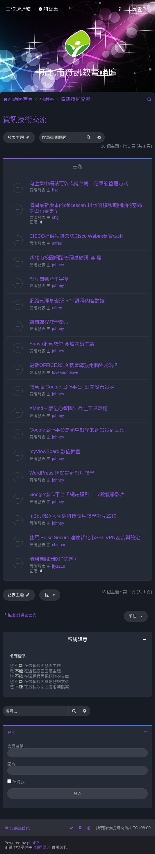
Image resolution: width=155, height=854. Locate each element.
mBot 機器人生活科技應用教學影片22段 (73, 516)
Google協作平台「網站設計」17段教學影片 (77, 494)
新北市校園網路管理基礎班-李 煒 (65, 257)
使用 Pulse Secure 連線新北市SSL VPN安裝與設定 (84, 537)
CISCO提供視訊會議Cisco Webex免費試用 (76, 236)
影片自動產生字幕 (49, 278)
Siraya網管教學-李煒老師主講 (61, 343)
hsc (55, 190)
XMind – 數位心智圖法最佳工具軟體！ (71, 408)
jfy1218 (58, 566)
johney (58, 265)
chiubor (58, 545)
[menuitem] (48, 9)
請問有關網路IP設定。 (54, 559)
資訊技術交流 (25, 119)
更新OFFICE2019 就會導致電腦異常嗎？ (74, 365)
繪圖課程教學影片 (49, 321)
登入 (11, 732)
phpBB (33, 843)
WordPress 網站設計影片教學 (61, 473)
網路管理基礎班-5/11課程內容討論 (67, 300)
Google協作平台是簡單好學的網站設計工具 (76, 429)
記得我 (19, 782)
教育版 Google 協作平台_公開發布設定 (71, 386)
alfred (57, 243)
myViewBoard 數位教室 (54, 451)
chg (55, 217)
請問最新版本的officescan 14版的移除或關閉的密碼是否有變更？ (85, 208)
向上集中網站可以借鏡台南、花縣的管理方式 (78, 183)
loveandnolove (65, 372)
